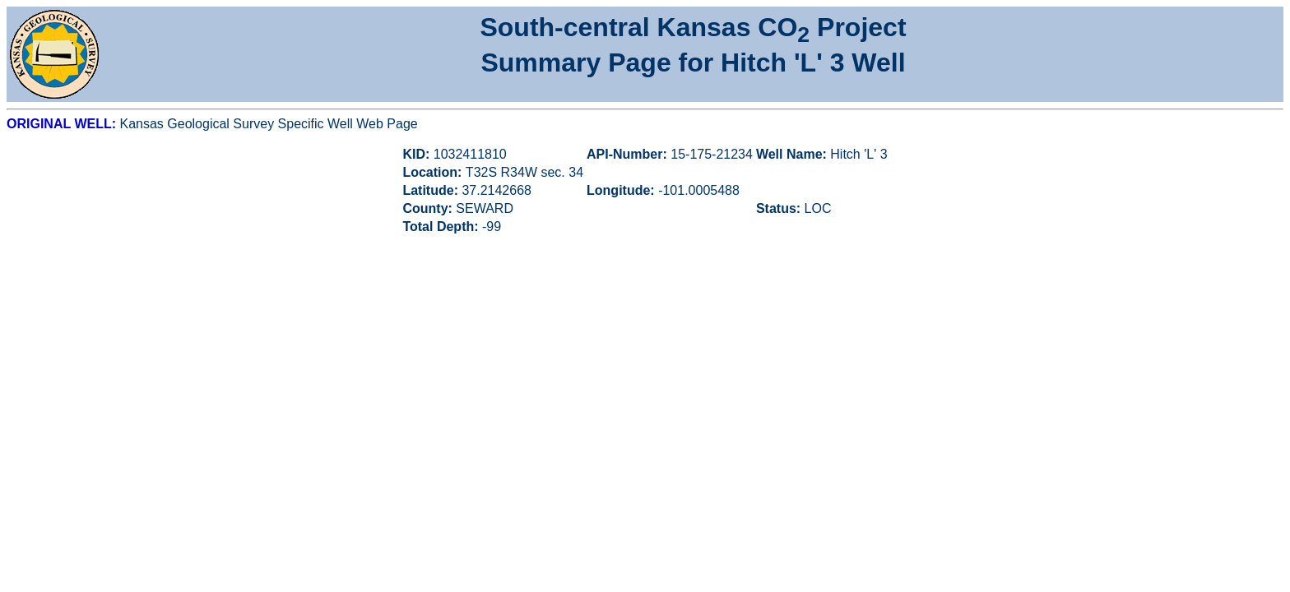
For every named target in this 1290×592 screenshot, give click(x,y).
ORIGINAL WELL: (63, 124)
